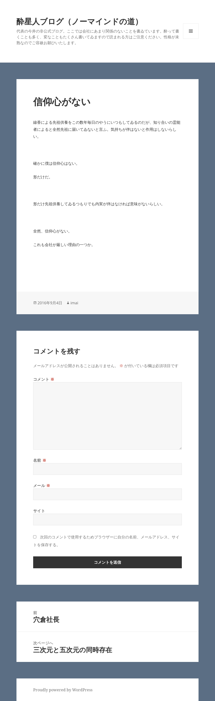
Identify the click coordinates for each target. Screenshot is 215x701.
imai (74, 302)
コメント (43, 379)
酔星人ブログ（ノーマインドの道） (79, 21)
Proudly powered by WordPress (62, 690)
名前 (39, 460)
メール (41, 485)
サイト (39, 510)
